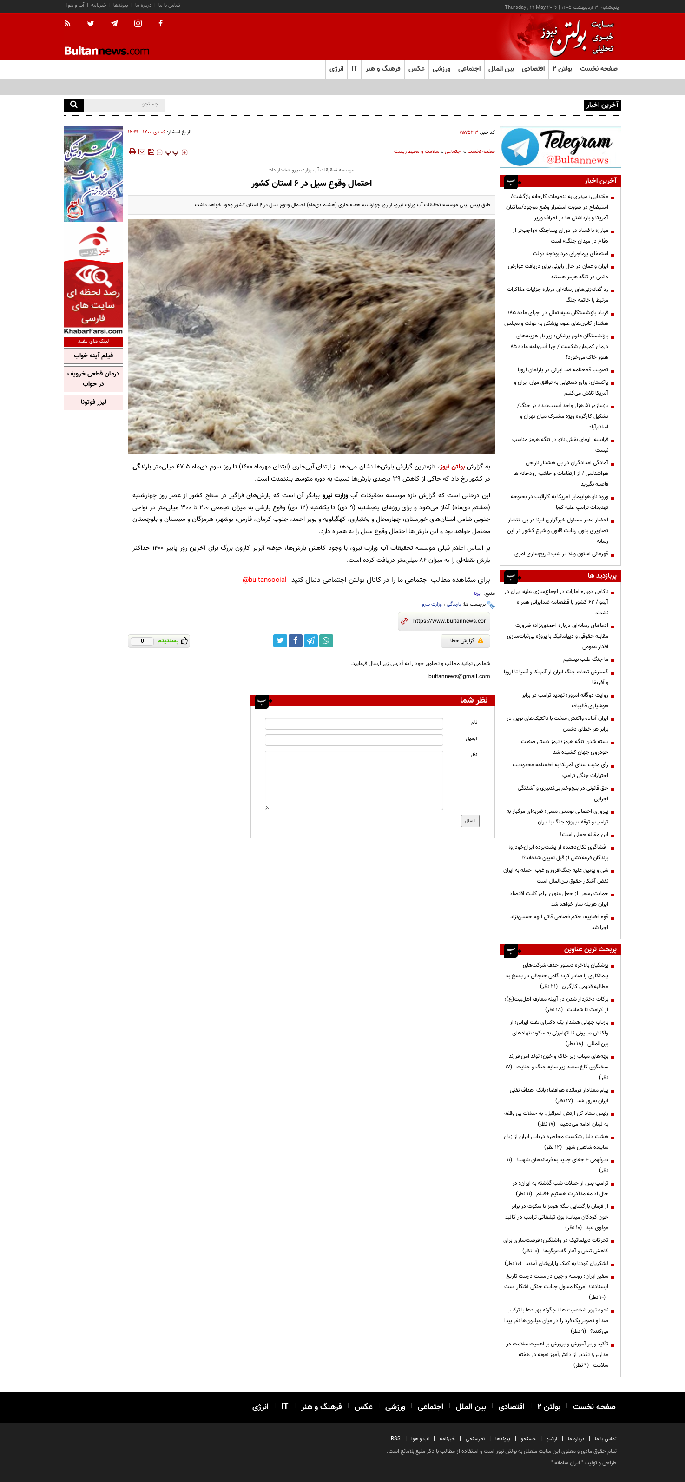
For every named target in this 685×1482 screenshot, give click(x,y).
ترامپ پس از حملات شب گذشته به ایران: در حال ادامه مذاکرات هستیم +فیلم (560, 1188)
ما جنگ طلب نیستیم (585, 659)
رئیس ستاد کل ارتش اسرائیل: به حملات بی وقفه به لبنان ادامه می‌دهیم (556, 1118)
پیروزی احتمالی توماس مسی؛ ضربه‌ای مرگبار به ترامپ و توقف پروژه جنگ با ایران (557, 816)
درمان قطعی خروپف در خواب (93, 379)
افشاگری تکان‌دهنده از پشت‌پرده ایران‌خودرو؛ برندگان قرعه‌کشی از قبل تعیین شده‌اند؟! (558, 852)
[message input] (354, 780)
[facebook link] (296, 640)
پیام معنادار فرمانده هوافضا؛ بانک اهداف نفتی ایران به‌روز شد (559, 1095)
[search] (74, 105)
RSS (396, 1439)
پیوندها (120, 5)
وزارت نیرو (432, 604)
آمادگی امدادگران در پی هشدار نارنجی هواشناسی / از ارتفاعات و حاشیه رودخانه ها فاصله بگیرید (561, 473)
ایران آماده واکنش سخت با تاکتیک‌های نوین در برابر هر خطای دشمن (557, 723)
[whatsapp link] (326, 640)
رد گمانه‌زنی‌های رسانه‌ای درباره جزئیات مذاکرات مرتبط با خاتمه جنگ (557, 294)
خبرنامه (98, 5)
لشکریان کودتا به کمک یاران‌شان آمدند (556, 1263)
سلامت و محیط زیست (416, 152)
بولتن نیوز (452, 466)
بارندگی (454, 604)
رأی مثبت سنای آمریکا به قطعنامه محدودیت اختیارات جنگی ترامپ (560, 770)
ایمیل (471, 739)
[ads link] (560, 147)
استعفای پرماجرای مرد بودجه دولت (570, 254)
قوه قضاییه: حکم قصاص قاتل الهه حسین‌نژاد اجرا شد (559, 922)
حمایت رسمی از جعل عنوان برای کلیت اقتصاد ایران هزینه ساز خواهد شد (559, 899)
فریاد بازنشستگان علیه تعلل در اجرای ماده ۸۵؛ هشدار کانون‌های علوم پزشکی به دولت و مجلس (556, 318)
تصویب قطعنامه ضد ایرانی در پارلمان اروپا (563, 370)
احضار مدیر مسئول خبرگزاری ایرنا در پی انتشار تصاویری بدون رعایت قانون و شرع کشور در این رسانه (557, 531)
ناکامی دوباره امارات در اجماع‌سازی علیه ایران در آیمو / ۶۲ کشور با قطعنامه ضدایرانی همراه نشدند (556, 602)
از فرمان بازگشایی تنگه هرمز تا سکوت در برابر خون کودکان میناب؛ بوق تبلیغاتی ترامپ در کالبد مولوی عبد (556, 1217)
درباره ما (143, 5)
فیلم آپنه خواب (93, 356)
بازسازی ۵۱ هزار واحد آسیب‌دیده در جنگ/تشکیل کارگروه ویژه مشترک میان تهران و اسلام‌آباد (562, 416)
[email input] (354, 740)
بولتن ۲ (562, 69)
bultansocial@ (265, 580)
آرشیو (552, 1439)
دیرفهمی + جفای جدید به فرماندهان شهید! (557, 1165)
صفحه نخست (599, 69)
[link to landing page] (574, 37)
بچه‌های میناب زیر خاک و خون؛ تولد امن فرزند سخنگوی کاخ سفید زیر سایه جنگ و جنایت (556, 1067)
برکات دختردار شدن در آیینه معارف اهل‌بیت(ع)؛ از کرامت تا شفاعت (556, 1004)
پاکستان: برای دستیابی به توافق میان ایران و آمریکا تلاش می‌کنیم (561, 387)
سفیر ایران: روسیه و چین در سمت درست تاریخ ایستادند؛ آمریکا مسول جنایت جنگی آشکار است (556, 1287)
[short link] (449, 621)
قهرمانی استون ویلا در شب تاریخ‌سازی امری (561, 554)
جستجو (528, 1439)
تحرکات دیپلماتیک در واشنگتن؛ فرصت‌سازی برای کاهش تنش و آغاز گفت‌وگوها (555, 1245)
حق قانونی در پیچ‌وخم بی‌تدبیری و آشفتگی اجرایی (563, 793)
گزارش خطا (466, 641)
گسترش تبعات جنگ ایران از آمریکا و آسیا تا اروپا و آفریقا (556, 677)
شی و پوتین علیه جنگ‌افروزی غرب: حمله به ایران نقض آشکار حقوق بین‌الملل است (555, 875)
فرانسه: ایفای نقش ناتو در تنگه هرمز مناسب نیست (560, 444)
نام (474, 722)
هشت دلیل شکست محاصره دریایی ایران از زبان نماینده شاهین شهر (556, 1142)
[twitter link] (280, 640)
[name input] (354, 724)
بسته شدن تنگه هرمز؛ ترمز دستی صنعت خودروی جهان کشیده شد (564, 747)
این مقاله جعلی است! (584, 834)
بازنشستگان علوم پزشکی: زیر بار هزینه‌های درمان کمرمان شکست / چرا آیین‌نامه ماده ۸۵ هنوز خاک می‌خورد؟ (559, 347)
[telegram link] (311, 640)
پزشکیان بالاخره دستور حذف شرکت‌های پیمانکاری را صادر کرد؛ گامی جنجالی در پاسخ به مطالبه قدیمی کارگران (557, 976)
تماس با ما (169, 5)
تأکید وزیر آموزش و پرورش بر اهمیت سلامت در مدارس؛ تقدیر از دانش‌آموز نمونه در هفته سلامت (557, 1355)
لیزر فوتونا (93, 402)
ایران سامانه (567, 1463)
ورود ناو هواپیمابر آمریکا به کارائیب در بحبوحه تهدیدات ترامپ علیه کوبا (559, 502)
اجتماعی (453, 152)
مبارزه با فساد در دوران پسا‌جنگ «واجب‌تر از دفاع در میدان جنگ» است (560, 235)
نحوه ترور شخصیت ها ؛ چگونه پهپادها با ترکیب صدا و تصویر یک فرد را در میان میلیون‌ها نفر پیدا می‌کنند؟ (556, 1321)
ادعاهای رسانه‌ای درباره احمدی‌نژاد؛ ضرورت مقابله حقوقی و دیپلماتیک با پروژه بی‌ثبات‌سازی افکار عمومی (557, 636)
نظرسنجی (475, 1439)
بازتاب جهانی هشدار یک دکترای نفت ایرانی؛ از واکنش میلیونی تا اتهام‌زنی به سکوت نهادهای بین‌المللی (559, 1033)
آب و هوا (75, 5)
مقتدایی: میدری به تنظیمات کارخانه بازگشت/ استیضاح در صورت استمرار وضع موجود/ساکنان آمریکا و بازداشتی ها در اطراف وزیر (557, 207)
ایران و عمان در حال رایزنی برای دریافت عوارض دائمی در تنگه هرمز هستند (558, 271)
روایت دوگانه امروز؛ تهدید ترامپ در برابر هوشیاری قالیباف (565, 700)
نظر (473, 755)
